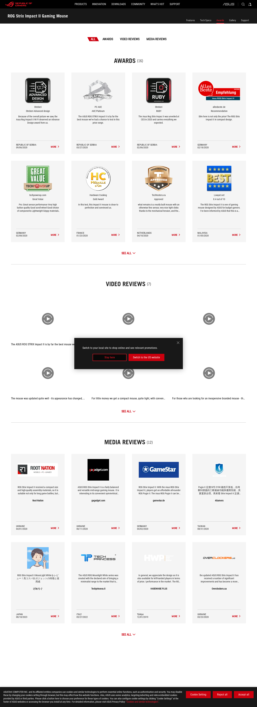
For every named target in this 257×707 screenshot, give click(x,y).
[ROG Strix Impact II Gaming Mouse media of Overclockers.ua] (236, 616)
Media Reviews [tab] (156, 39)
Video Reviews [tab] (129, 39)
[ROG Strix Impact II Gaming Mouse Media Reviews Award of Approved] (176, 235)
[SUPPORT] (188, 4)
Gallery (232, 20)
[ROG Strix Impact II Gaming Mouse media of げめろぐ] (55, 616)
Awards (220, 20)
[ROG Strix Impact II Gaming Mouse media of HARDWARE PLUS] (176, 616)
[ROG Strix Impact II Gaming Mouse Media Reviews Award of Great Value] (55, 235)
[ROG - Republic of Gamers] (18, 4)
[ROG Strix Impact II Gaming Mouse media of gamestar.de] (176, 528)
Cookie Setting (198, 694)
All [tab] (93, 39)
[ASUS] (228, 4)
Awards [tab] (107, 39)
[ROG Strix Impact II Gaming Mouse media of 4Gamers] (236, 528)
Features (190, 20)
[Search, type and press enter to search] (243, 4)
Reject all (222, 694)
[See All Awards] (128, 253)
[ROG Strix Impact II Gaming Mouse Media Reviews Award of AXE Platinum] (115, 147)
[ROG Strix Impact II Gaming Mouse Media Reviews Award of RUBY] (176, 147)
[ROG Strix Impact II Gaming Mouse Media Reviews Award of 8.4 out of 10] (236, 235)
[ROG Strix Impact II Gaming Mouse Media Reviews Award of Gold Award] (115, 235)
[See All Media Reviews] (128, 634)
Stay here (109, 357)
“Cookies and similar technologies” (142, 701)
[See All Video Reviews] (128, 411)
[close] (178, 343)
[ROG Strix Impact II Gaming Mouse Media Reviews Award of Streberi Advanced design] (55, 147)
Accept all (243, 694)
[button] (67, 4)
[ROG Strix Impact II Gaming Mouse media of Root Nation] (55, 528)
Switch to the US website (146, 357)
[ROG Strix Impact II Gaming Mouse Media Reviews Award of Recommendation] (236, 147)
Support (245, 20)
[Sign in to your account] (250, 4)
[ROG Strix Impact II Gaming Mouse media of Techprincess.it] (115, 616)
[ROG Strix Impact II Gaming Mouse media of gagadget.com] (115, 528)
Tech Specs (205, 20)
